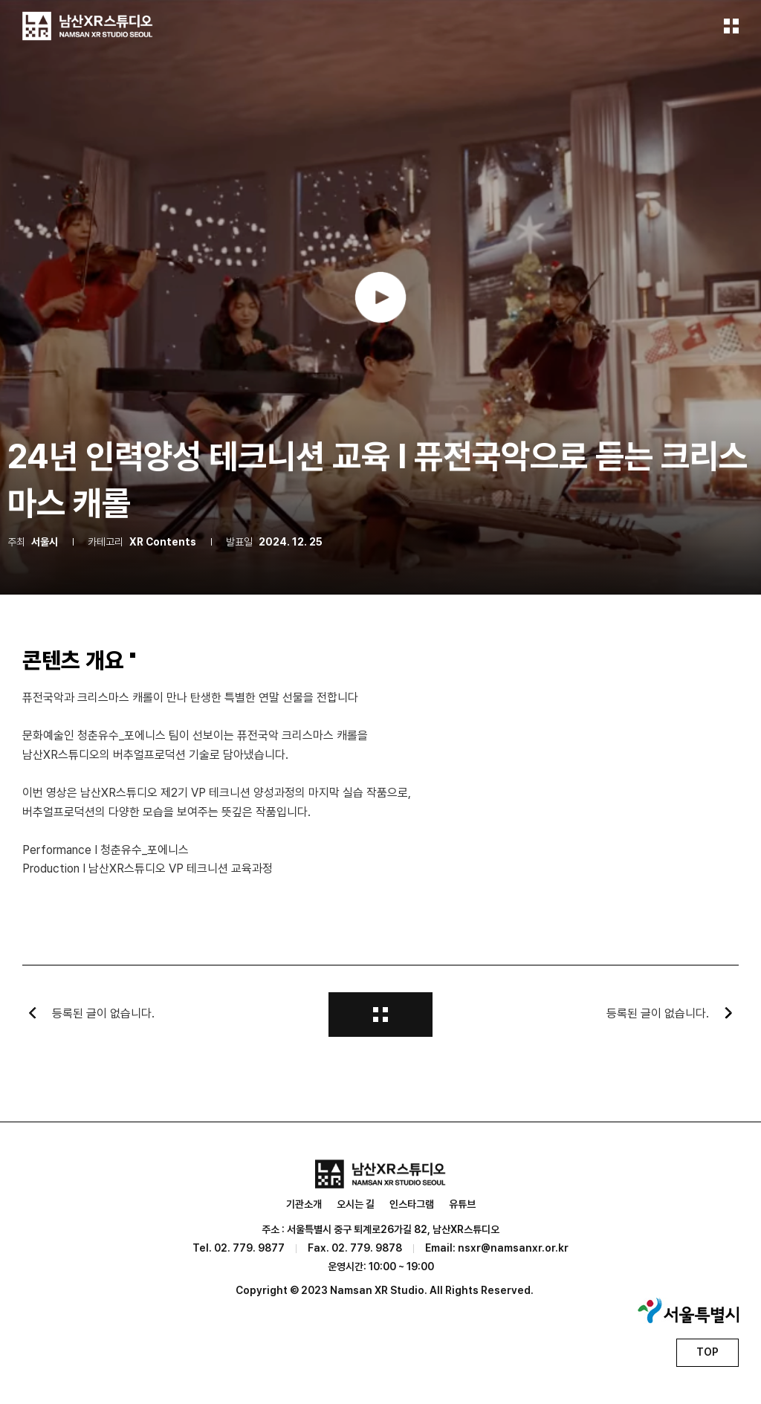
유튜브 (462, 1204)
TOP (707, 1352)
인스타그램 (411, 1204)
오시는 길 (356, 1204)
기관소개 (304, 1204)
